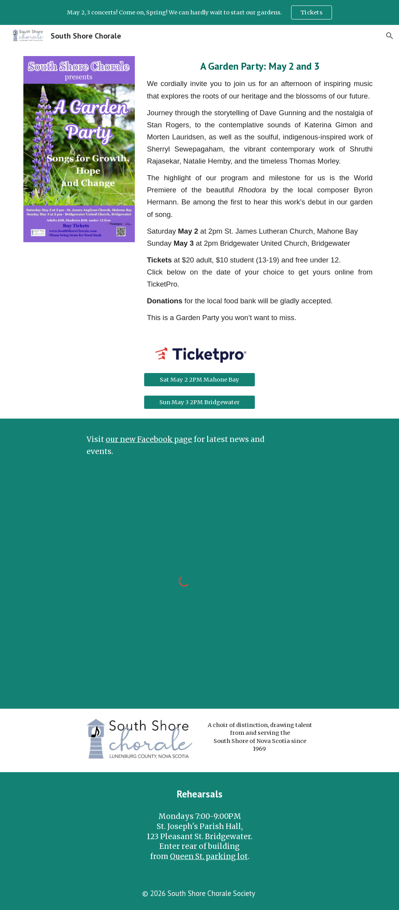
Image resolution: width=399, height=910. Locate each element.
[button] (389, 35)
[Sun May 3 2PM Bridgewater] (199, 402)
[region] (199, 12)
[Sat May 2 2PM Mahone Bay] (199, 380)
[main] (260, 191)
